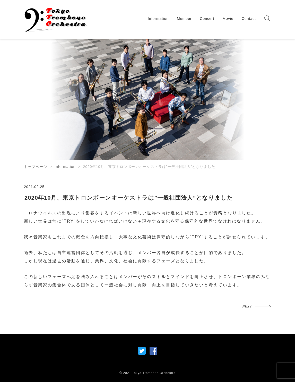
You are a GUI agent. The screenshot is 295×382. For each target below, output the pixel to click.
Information (158, 19)
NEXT (247, 306)
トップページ (35, 167)
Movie (227, 19)
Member (184, 19)
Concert (207, 19)
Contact (249, 19)
